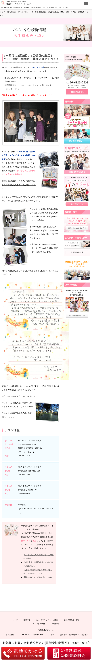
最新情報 (55, 624)
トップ (15, 620)
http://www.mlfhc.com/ (27, 444)
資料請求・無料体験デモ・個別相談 (74, 635)
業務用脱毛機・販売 (72, 620)
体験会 (51, 635)
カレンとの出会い (40, 624)
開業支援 (27, 620)
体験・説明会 (9, 635)
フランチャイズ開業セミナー (31, 635)
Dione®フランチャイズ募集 (47, 620)
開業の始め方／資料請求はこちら (38, 577)
